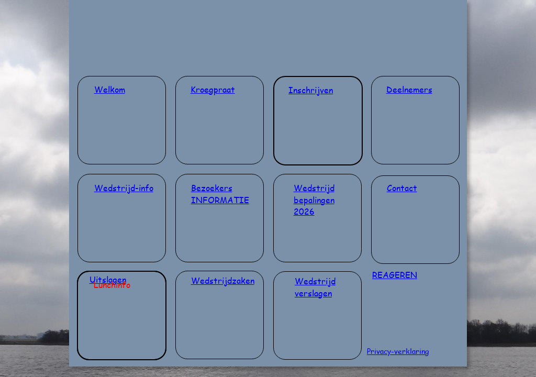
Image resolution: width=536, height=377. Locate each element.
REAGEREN (394, 275)
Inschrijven (310, 90)
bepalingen (314, 200)
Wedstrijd (314, 188)
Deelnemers (409, 89)
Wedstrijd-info (123, 188)
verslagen (313, 293)
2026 (304, 211)
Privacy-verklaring (398, 351)
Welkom (109, 89)
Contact (402, 188)
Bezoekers (211, 188)
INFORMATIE (220, 200)
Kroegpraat (213, 89)
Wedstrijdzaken (222, 280)
